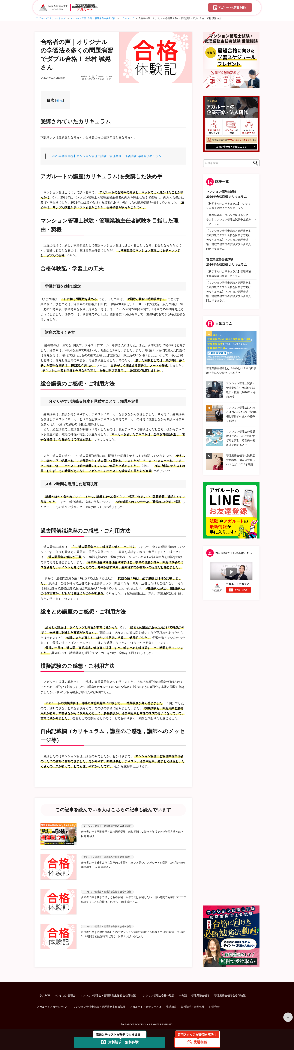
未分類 (183, 995)
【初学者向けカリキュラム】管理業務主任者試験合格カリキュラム (228, 273)
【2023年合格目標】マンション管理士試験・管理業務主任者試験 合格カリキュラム (105, 156)
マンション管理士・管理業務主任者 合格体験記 (108, 995)
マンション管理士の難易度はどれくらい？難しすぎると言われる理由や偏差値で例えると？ (240, 438)
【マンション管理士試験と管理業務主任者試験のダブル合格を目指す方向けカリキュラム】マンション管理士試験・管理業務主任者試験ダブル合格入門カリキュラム (228, 239)
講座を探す (232, 7)
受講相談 (171, 1006)
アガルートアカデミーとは (145, 1006)
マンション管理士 (65, 995)
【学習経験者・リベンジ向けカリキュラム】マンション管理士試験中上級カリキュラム (228, 219)
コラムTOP (43, 995)
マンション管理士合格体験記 (157, 995)
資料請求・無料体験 (193, 1006)
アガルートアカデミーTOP (52, 1006)
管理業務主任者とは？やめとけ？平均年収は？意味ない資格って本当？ (231, 370)
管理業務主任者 (200, 995)
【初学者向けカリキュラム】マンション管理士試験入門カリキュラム (228, 206)
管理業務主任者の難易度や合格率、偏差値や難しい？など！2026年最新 (240, 460)
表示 (59, 100)
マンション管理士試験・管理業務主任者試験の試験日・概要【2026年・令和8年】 (241, 390)
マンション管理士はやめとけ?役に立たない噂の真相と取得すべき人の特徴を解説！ (241, 414)
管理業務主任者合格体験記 (230, 995)
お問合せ (214, 1006)
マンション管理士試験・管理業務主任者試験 (99, 1006)
